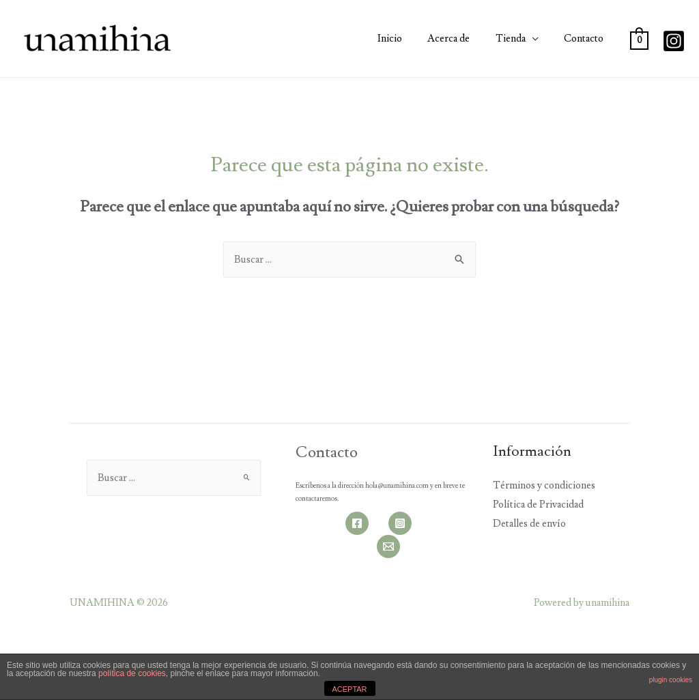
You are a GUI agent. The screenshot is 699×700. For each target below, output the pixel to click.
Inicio (407, 38)
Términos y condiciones (544, 485)
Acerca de (461, 38)
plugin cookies (670, 680)
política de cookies (132, 673)
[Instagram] (673, 41)
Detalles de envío (529, 523)
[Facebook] (357, 523)
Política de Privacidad (538, 504)
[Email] (388, 546)
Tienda (518, 38)
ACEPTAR (349, 689)
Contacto (586, 38)
